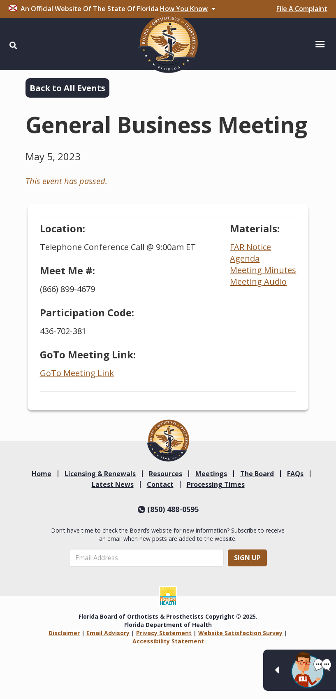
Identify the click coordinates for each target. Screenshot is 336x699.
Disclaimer (64, 633)
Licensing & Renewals (100, 473)
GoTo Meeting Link (77, 373)
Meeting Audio (258, 281)
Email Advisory (108, 633)
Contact (160, 484)
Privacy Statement (164, 633)
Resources (165, 473)
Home (41, 473)
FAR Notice (250, 246)
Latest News (113, 484)
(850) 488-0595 (168, 509)
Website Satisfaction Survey (240, 633)
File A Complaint (301, 8)
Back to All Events (67, 88)
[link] (168, 440)
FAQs (295, 473)
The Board (257, 473)
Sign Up (247, 557)
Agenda (245, 258)
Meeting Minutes (263, 270)
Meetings (211, 473)
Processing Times (216, 484)
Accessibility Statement (168, 641)
